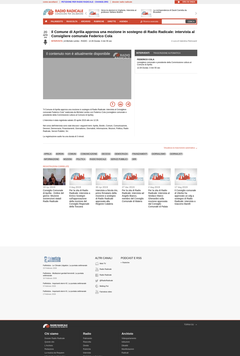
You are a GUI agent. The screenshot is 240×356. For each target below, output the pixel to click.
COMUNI (72, 154)
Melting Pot (104, 286)
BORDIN (60, 154)
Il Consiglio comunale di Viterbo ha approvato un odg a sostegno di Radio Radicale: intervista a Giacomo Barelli (185, 197)
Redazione (49, 349)
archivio (85, 21)
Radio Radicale (106, 269)
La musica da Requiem (54, 353)
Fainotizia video (106, 292)
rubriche (99, 21)
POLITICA (80, 159)
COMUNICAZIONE (89, 154)
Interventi (143, 53)
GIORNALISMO (159, 154)
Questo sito (49, 342)
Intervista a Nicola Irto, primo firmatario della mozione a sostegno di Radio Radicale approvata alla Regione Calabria (107, 197)
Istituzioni (126, 342)
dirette (112, 21)
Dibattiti (125, 345)
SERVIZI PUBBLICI (119, 159)
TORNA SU (189, 324)
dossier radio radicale (122, 2)
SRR (134, 159)
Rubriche (126, 262)
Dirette (86, 345)
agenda (123, 21)
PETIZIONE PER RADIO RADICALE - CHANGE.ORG (84, 2)
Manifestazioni (128, 349)
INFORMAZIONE (51, 159)
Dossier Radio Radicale (55, 338)
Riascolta (87, 342)
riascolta (71, 21)
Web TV (103, 263)
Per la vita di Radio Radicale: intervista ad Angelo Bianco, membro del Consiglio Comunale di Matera (133, 195)
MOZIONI (68, 159)
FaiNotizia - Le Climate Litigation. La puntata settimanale (65, 265)
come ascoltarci (50, 2)
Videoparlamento (129, 338)
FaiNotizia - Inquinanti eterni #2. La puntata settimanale (64, 283)
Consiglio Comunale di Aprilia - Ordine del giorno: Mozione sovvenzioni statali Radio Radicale (53, 195)
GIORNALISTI (176, 154)
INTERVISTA (57, 41)
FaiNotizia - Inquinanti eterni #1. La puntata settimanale (64, 291)
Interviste (87, 353)
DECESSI (106, 154)
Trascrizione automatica (167, 53)
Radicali (125, 353)
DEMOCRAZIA (121, 154)
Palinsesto (87, 338)
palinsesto (57, 21)
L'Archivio (49, 345)
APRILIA (48, 154)
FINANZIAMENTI (139, 154)
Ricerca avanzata (150, 21)
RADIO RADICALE (98, 159)
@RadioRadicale (106, 280)
